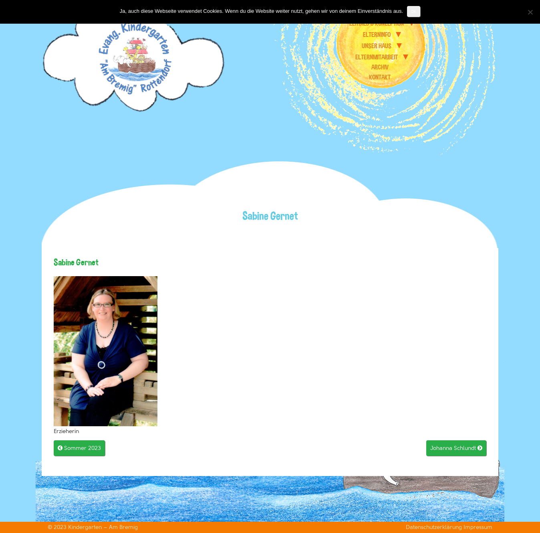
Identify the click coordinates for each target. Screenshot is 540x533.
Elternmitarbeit (376, 57)
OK (413, 11)
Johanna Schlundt (456, 448)
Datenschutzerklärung (434, 527)
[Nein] (530, 12)
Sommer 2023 (79, 448)
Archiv (380, 67)
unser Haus (376, 45)
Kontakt (380, 77)
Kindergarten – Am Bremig (103, 527)
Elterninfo (377, 34)
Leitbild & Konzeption (376, 23)
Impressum (477, 527)
